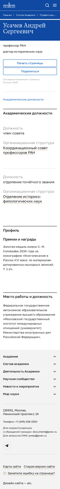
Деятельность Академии (21, 371)
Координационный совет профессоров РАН (25, 150)
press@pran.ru (38, 435)
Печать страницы (30, 63)
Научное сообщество (19, 379)
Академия (10, 356)
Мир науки (11, 394)
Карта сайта (12, 466)
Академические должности (23, 99)
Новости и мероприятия (21, 386)
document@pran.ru (45, 431)
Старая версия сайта (39, 466)
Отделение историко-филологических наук (22, 198)
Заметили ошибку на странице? (31, 473)
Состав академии (16, 364)
